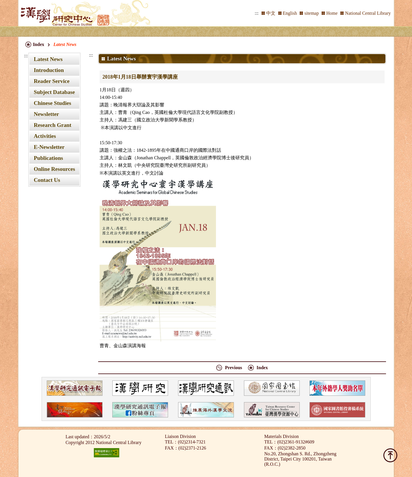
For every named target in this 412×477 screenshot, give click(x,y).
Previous (233, 367)
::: (256, 13)
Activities (45, 136)
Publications (48, 158)
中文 (270, 13)
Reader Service (52, 81)
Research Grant (52, 125)
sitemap (311, 13)
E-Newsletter (49, 147)
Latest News (48, 59)
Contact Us (47, 180)
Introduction (49, 70)
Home (332, 13)
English (290, 13)
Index (38, 44)
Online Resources (54, 169)
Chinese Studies (52, 103)
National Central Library (368, 13)
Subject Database (54, 92)
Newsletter (46, 114)
